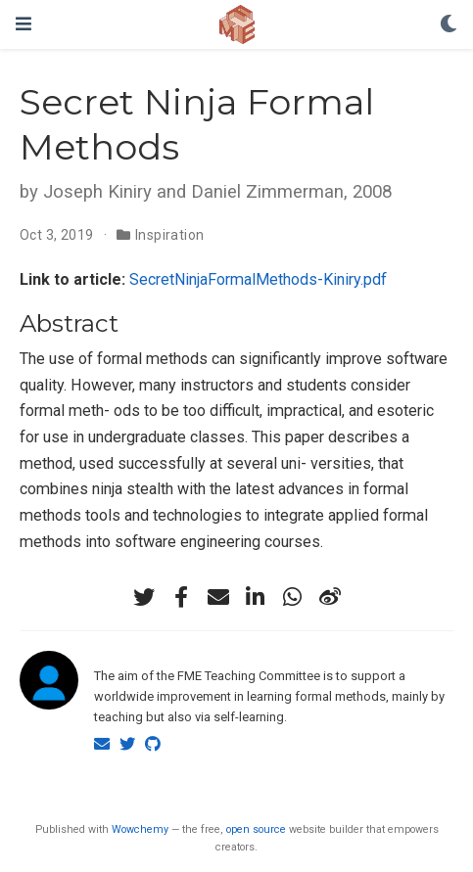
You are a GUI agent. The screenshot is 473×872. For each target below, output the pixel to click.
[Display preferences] (448, 25)
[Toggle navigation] (23, 24)
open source (256, 829)
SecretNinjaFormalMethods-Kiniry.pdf (258, 279)
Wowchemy (140, 829)
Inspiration (170, 235)
